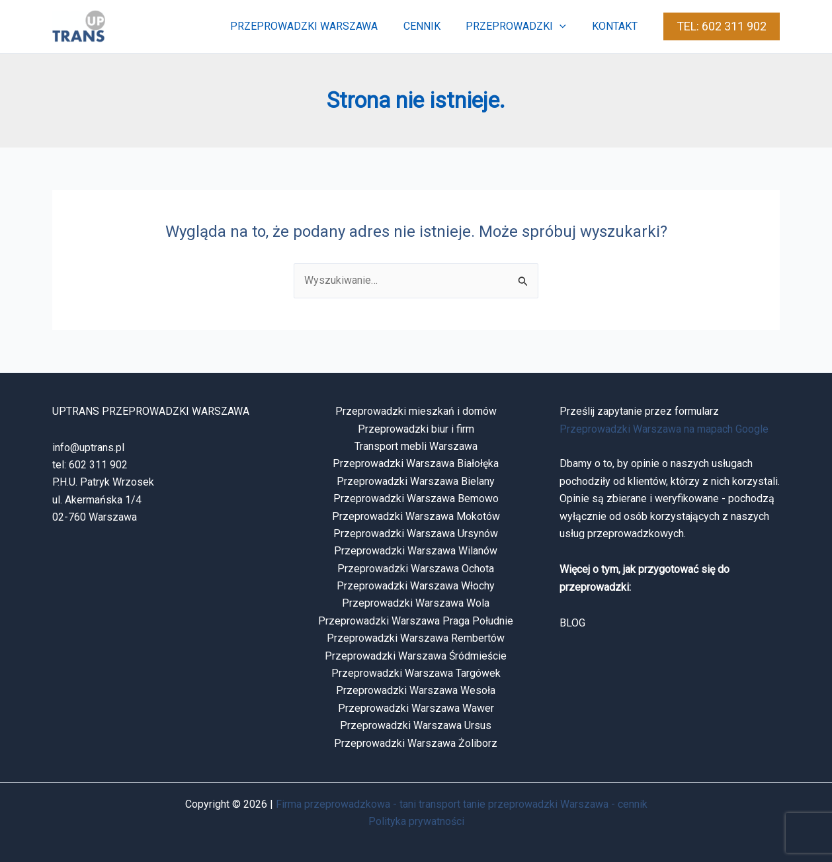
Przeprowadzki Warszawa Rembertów (416, 638)
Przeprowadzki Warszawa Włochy (416, 586)
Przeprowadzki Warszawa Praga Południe (415, 621)
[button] (566, 26)
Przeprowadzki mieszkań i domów (416, 411)
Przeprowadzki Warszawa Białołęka (416, 463)
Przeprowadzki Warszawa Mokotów (416, 516)
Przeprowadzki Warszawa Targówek (416, 673)
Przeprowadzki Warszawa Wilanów (415, 550)
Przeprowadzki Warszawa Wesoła (415, 690)
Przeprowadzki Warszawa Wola (415, 603)
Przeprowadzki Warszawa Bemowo (416, 498)
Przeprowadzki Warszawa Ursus (415, 725)
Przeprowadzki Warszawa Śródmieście (416, 656)
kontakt (617, 26)
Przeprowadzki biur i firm (416, 429)
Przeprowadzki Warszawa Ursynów (415, 533)
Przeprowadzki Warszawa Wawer (416, 708)
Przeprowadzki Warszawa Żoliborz (415, 743)
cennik (432, 26)
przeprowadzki (522, 26)
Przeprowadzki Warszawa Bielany (416, 481)
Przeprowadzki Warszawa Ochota (415, 568)
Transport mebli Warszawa (416, 446)
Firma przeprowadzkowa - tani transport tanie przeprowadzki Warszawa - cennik (461, 804)
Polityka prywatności (416, 821)
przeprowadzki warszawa (319, 26)
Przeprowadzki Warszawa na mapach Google (664, 429)
